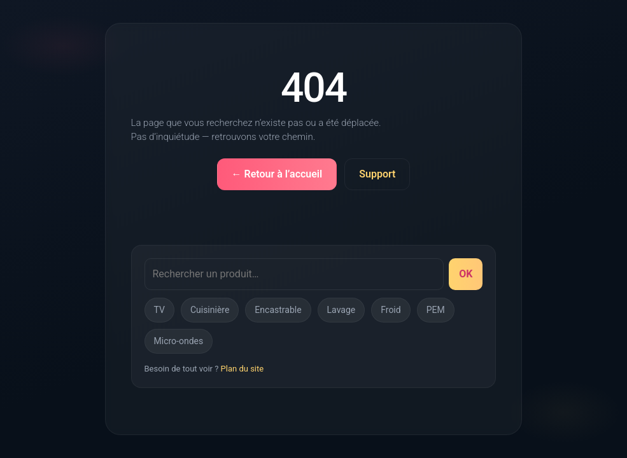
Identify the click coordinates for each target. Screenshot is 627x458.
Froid (390, 310)
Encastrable (278, 310)
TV (159, 310)
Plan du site (242, 368)
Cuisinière (209, 310)
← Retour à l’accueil (277, 174)
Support (377, 174)
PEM (435, 310)
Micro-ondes (179, 341)
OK (465, 274)
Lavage (341, 310)
